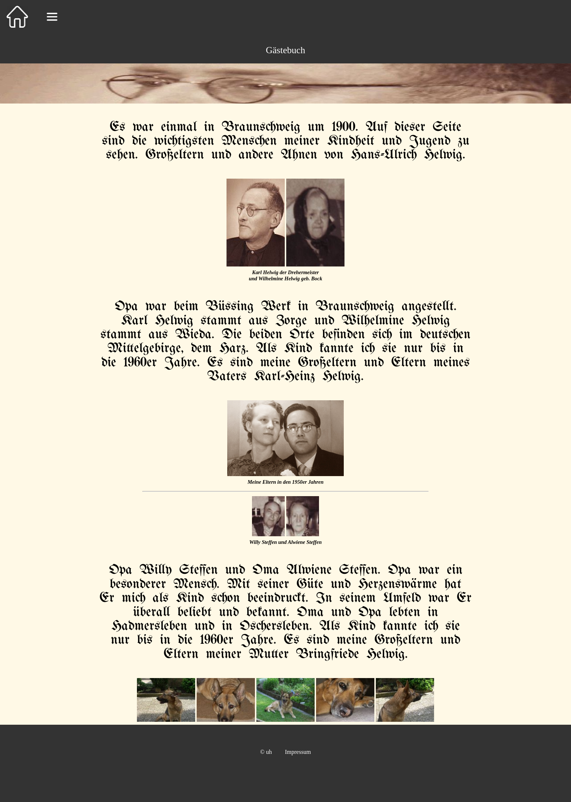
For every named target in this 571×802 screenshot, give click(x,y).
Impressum (298, 752)
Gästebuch (285, 50)
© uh (266, 752)
